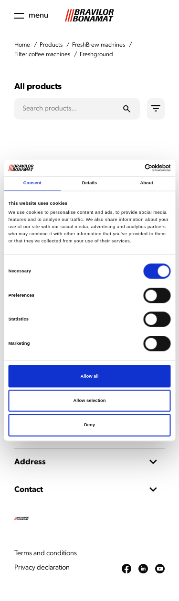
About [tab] (146, 183)
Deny (89, 425)
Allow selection (89, 400)
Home (22, 45)
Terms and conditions (45, 553)
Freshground (96, 54)
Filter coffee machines (42, 54)
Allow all (90, 376)
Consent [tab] (32, 183)
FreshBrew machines (98, 45)
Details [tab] (89, 183)
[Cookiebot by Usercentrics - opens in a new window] (129, 168)
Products (51, 45)
